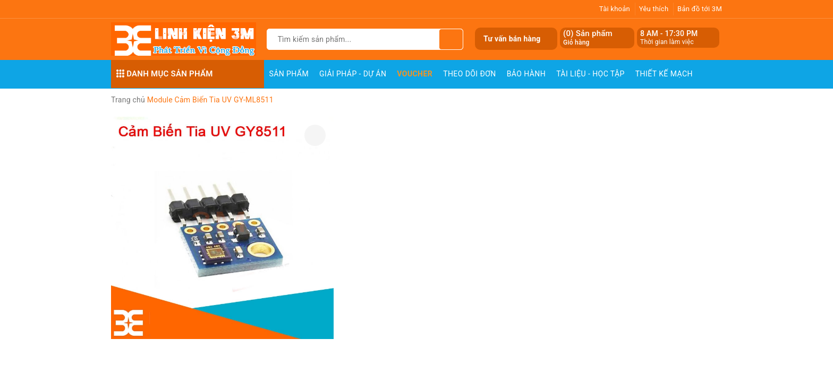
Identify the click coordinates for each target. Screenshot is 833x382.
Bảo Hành (526, 74)
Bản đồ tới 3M (699, 9)
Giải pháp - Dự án (352, 74)
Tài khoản (614, 9)
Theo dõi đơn (469, 74)
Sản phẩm (289, 74)
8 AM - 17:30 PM (669, 33)
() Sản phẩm (588, 38)
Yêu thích (654, 9)
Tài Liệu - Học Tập (590, 74)
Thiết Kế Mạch (664, 74)
